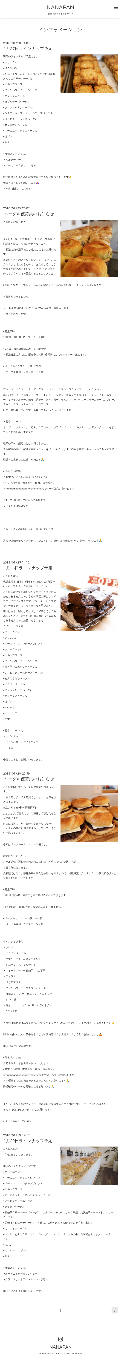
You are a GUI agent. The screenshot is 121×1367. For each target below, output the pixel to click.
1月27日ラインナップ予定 (28, 49)
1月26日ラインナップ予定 (28, 568)
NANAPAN (60, 7)
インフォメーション (60, 29)
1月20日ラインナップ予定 (28, 1141)
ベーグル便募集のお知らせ (29, 214)
